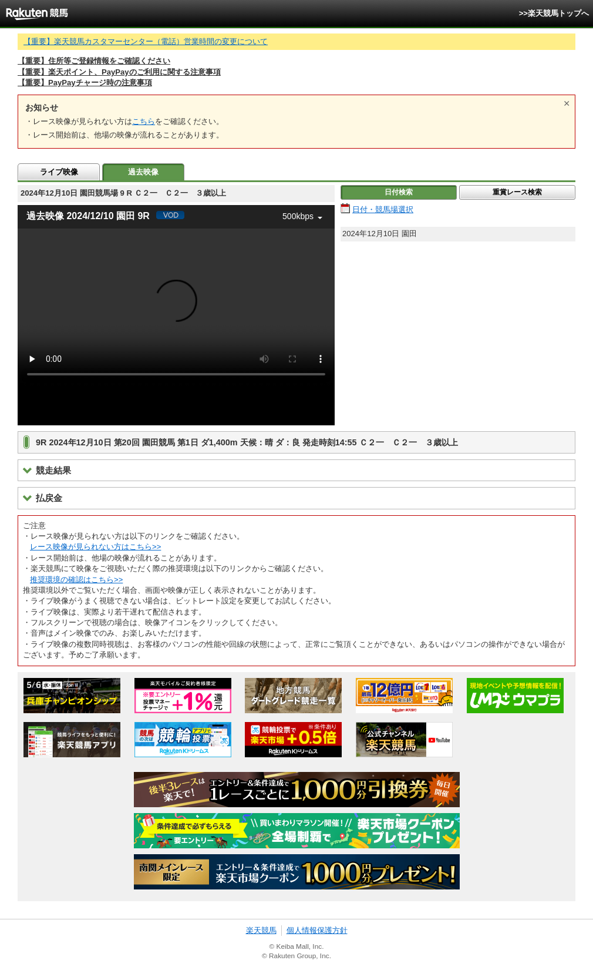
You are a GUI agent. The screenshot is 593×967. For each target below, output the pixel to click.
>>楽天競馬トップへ (554, 13)
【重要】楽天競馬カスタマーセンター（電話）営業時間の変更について (145, 41)
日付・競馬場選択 (382, 209)
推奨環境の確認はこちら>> (76, 579)
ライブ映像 (59, 171)
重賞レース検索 (517, 192)
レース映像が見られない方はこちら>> (95, 546)
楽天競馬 (261, 930)
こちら (143, 121)
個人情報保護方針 (317, 930)
